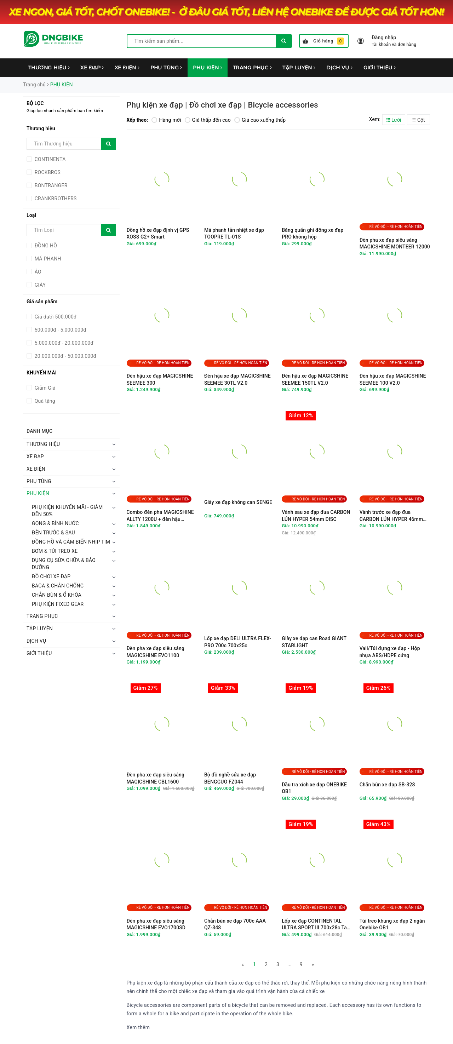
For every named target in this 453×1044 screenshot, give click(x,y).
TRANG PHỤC (252, 67)
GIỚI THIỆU (379, 67)
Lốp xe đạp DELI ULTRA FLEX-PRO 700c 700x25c (237, 642)
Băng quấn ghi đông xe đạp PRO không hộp (312, 233)
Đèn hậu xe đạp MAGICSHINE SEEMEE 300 (160, 379)
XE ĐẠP (92, 67)
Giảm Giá (44, 388)
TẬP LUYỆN (299, 67)
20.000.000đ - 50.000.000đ (64, 356)
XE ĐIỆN (127, 67)
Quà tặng (44, 401)
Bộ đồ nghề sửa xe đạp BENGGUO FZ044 (230, 778)
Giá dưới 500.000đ (55, 317)
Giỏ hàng (323, 41)
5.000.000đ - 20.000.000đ (63, 343)
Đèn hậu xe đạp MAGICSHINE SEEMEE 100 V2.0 (393, 379)
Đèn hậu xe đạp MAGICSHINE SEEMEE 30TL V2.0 (237, 379)
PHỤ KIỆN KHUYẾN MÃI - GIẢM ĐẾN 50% (67, 510)
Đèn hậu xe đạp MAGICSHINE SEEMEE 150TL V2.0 (315, 379)
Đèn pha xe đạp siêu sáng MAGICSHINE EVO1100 (156, 652)
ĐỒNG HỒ (45, 245)
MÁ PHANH (47, 259)
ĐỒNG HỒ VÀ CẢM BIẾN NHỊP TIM (71, 542)
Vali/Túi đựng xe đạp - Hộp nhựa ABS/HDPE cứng (390, 652)
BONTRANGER (50, 185)
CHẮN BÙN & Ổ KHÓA (56, 595)
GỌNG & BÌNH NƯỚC (55, 523)
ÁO (37, 272)
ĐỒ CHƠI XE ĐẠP (51, 576)
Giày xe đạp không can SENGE (238, 502)
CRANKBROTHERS (55, 198)
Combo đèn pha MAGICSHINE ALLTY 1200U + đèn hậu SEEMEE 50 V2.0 (160, 515)
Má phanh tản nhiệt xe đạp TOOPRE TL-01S (234, 233)
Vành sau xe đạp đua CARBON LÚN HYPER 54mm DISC (316, 515)
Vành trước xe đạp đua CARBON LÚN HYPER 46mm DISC (391, 515)
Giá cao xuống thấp (260, 120)
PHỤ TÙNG (166, 67)
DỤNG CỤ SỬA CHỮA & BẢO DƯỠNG (64, 563)
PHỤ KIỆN (207, 67)
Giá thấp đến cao (208, 120)
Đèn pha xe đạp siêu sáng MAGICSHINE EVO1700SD (156, 924)
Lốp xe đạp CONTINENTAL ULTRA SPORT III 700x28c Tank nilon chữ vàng (317, 924)
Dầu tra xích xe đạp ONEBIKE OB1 (314, 788)
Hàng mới (166, 120)
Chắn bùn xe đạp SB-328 (387, 784)
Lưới (393, 120)
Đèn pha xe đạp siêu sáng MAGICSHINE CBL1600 (156, 778)
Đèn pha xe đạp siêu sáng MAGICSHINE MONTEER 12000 (395, 243)
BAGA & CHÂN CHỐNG (58, 586)
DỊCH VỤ (339, 67)
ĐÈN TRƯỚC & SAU (53, 532)
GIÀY (39, 285)
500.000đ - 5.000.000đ (59, 330)
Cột (418, 120)
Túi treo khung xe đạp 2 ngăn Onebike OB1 (392, 924)
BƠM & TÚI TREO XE (55, 551)
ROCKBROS (47, 172)
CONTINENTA (49, 159)
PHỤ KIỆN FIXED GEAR (58, 604)
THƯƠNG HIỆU (49, 67)
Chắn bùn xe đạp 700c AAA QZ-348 (235, 924)
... (289, 964)
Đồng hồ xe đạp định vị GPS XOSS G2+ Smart (158, 233)
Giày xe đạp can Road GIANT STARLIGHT (314, 642)
